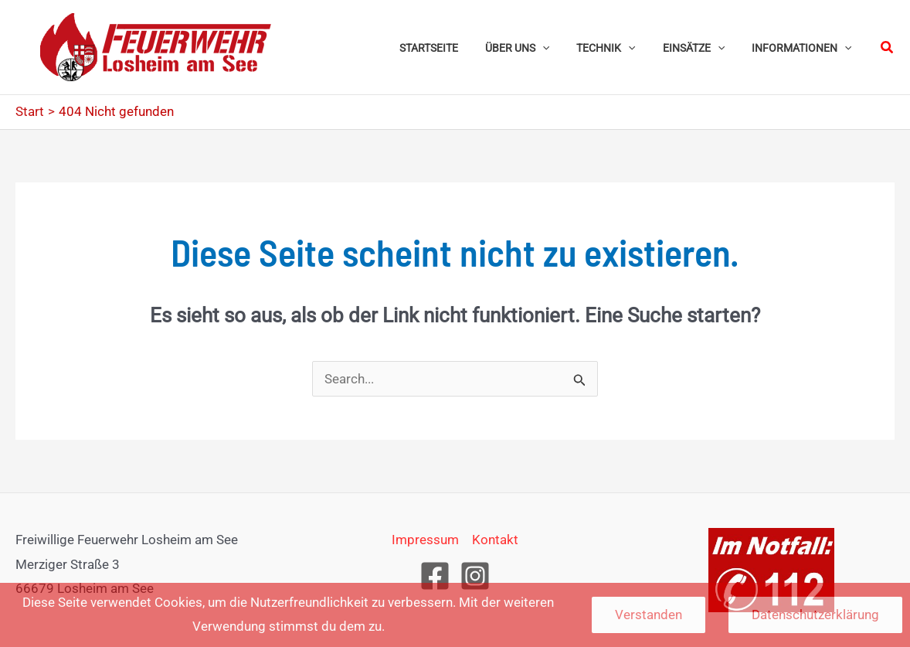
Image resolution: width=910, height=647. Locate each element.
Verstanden (648, 614)
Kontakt (495, 539)
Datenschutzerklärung (815, 614)
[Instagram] (475, 575)
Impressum (425, 539)
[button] (561, 47)
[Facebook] (434, 575)
